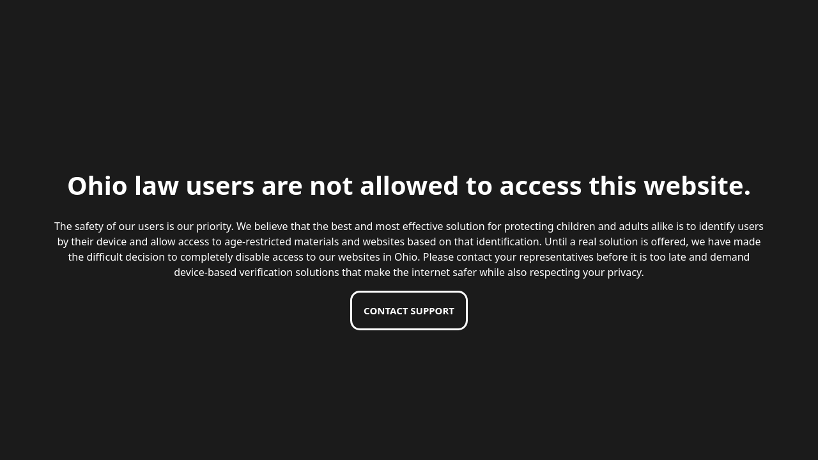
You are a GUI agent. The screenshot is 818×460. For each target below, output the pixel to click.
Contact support (409, 310)
